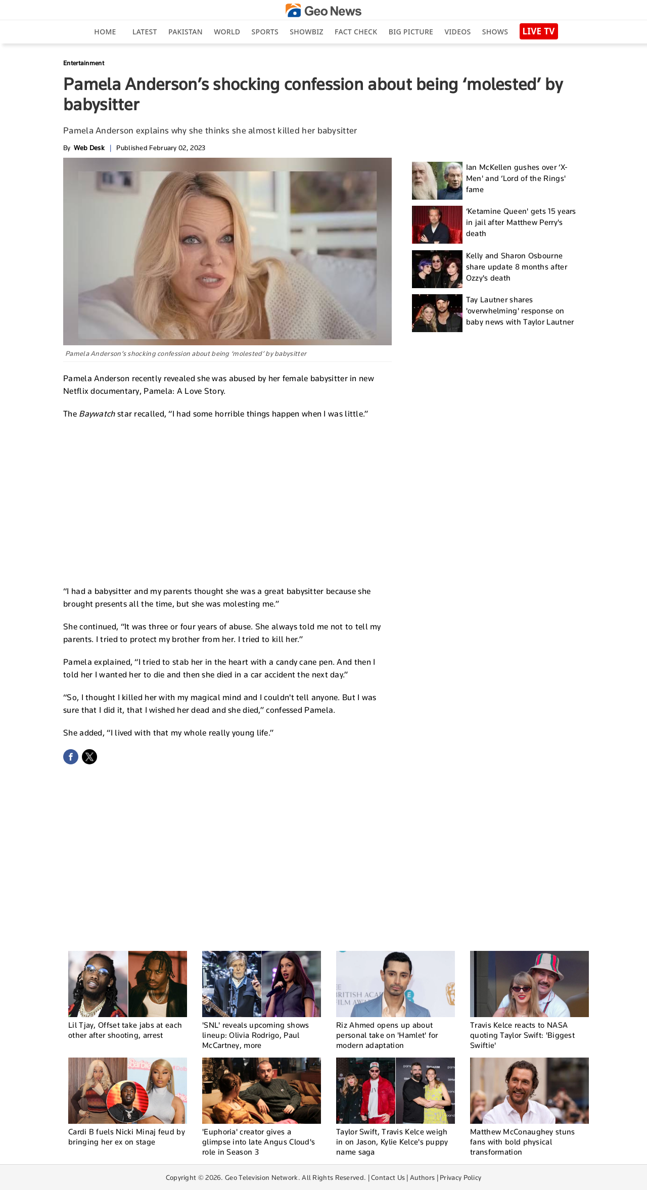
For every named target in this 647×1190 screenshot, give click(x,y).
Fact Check (356, 31)
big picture (411, 31)
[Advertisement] (227, 501)
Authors (422, 1177)
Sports (265, 31)
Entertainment (83, 63)
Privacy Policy (460, 1177)
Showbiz (306, 31)
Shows (495, 31)
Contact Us (388, 1177)
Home (105, 31)
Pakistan (185, 31)
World (227, 31)
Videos (457, 31)
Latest (144, 31)
